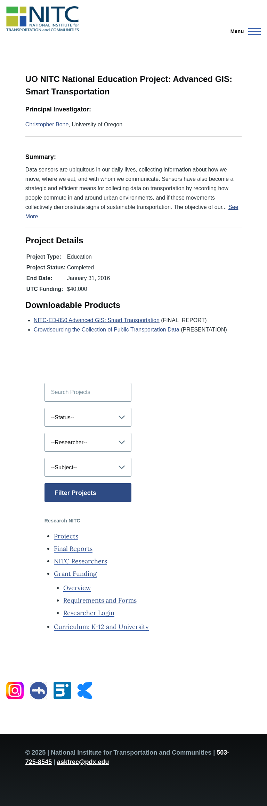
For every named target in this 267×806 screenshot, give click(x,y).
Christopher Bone (47, 124)
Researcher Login (88, 613)
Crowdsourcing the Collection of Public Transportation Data (107, 330)
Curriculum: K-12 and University (101, 627)
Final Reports (73, 549)
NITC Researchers (80, 561)
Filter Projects (75, 492)
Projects (66, 536)
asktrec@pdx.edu (83, 761)
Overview (77, 588)
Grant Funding (75, 574)
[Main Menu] (243, 31)
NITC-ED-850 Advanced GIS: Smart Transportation (97, 320)
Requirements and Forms (100, 600)
